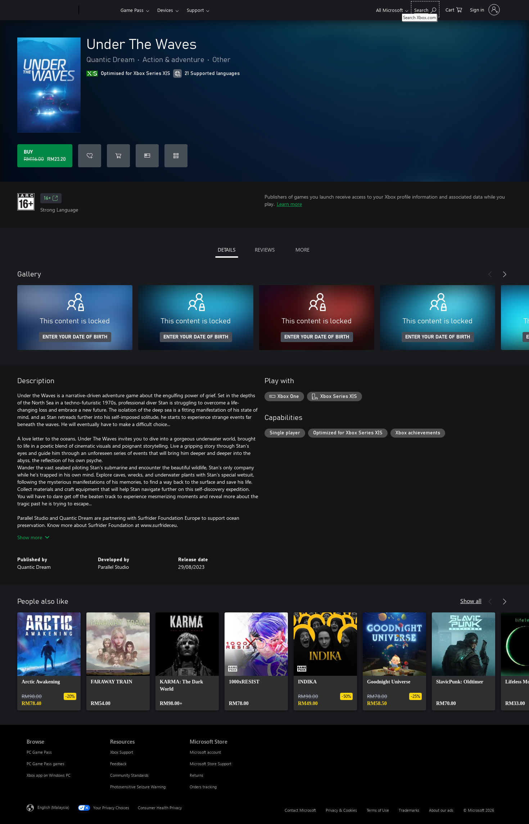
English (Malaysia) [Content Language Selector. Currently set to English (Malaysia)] (53, 807)
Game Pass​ (132, 10)
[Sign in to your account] (484, 9)
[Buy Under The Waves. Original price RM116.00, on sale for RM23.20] (44, 155)
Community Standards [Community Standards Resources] (129, 775)
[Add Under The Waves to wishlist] (89, 155)
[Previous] (490, 274)
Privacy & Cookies (341, 810)
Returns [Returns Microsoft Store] (196, 775)
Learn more (289, 203)
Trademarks (409, 810)
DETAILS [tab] (226, 249)
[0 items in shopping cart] (454, 9)
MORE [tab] (302, 249)
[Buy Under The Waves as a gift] (147, 155)
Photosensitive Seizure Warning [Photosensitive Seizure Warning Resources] (138, 786)
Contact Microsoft (300, 810)
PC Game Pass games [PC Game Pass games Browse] (45, 763)
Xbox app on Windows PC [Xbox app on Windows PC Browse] (49, 775)
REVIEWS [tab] (265, 249)
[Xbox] (98, 10)
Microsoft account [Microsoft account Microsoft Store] (205, 752)
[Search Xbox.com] (425, 9)
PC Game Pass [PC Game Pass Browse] (39, 752)
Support (195, 10)
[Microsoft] (51, 10)
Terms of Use (378, 810)
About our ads (441, 810)
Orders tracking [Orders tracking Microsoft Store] (203, 786)
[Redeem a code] (175, 155)
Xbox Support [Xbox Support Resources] (121, 752)
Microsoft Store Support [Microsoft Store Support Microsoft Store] (210, 763)
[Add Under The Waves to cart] (118, 155)
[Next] (504, 274)
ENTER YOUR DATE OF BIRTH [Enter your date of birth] (75, 337)
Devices (165, 10)
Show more (33, 537)
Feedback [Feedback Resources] (118, 763)
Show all (470, 600)
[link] (49, 661)
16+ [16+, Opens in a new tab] (51, 198)
